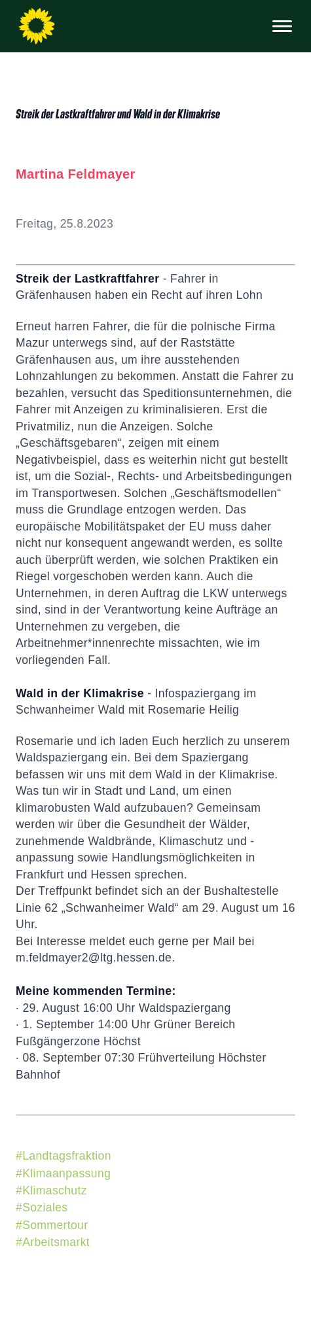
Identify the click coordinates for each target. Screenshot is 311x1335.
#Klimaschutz (51, 1190)
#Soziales (41, 1207)
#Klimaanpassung (63, 1173)
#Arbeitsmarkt (53, 1242)
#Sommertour (52, 1225)
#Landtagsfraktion (63, 1155)
